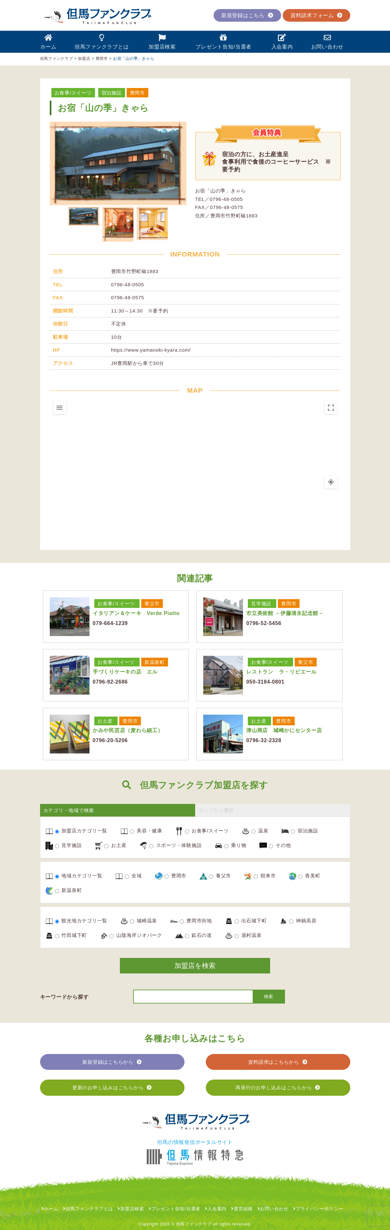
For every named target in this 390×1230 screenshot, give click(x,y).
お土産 (105, 721)
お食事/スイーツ (73, 92)
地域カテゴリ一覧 (78, 876)
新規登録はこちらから (112, 1062)
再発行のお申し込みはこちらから (278, 1087)
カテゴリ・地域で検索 (68, 810)
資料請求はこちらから (277, 1062)
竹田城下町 (71, 935)
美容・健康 (146, 831)
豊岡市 (137, 92)
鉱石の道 (198, 935)
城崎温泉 (143, 921)
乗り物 (235, 845)
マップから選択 (216, 810)
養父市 (152, 603)
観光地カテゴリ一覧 (81, 921)
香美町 (309, 876)
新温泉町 (154, 662)
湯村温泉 (248, 935)
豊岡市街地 (196, 921)
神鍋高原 (302, 921)
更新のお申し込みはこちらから (112, 1087)
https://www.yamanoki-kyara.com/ (151, 350)
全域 (133, 876)
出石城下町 (251, 921)
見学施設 (261, 603)
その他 (280, 845)
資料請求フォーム (316, 15)
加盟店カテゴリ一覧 (81, 831)
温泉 (259, 831)
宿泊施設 (111, 92)
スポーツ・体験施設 (175, 845)
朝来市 (265, 876)
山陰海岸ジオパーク (136, 935)
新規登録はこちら (247, 15)
